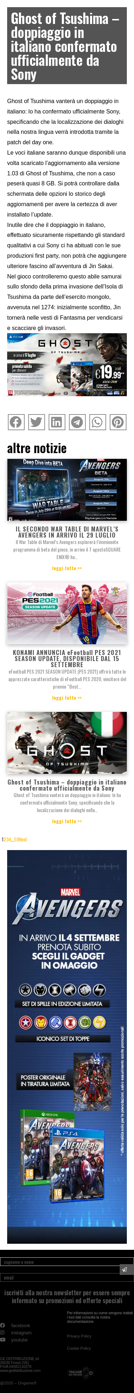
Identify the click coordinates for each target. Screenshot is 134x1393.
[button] (79, 1336)
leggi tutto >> (67, 568)
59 (16, 839)
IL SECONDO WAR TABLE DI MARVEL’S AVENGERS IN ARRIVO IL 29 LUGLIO (67, 531)
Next (23, 839)
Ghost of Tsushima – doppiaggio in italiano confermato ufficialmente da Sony (67, 784)
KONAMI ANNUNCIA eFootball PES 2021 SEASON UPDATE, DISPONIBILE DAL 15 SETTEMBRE (67, 658)
